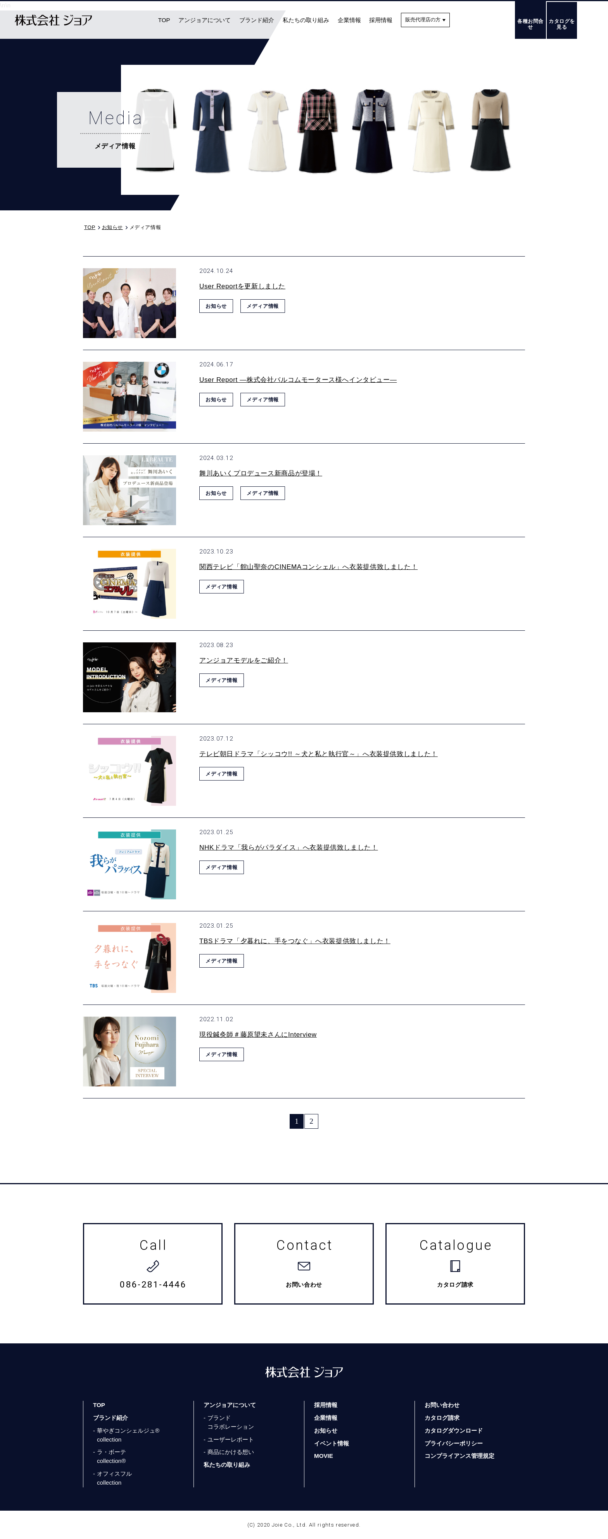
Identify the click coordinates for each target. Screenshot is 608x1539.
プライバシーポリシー (454, 1443)
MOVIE (323, 1455)
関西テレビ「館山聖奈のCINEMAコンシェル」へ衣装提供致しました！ (308, 567)
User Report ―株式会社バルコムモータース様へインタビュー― (298, 379)
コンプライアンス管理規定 (459, 1455)
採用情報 (380, 20)
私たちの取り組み (306, 20)
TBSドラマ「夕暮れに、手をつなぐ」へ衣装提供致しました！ (294, 941)
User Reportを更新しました (242, 286)
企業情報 (349, 20)
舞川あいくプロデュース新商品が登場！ (260, 473)
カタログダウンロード (454, 1430)
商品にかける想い (230, 1452)
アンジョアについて (204, 20)
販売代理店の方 (422, 20)
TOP (164, 20)
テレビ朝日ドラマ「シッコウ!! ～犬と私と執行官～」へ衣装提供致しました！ (318, 754)
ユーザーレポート (230, 1439)
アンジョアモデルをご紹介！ (243, 660)
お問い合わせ (442, 1405)
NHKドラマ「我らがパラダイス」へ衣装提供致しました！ (288, 847)
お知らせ (325, 1430)
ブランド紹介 (256, 20)
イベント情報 (331, 1443)
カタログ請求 (442, 1417)
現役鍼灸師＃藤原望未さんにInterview (258, 1034)
